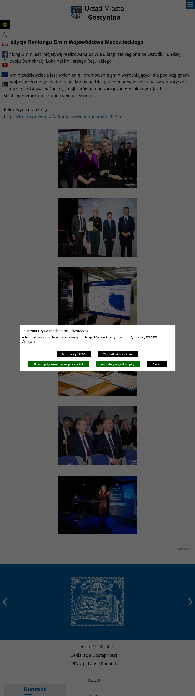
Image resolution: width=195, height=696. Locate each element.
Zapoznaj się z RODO (74, 354)
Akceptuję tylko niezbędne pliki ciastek (58, 364)
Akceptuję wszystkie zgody (118, 364)
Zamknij (157, 364)
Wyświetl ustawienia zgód (118, 354)
